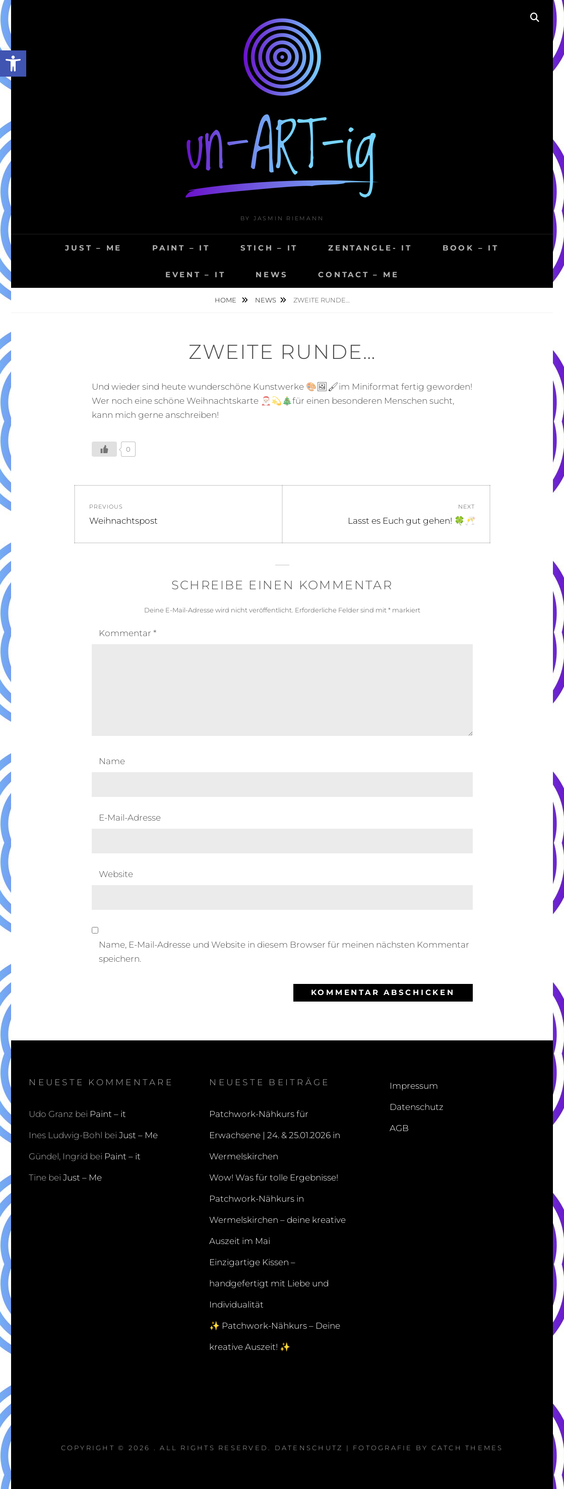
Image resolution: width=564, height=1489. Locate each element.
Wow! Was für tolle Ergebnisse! (273, 1177)
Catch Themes (467, 1448)
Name (112, 761)
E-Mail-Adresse (130, 818)
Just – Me (93, 248)
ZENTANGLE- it (370, 248)
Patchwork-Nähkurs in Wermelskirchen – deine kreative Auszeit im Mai (277, 1220)
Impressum (414, 1086)
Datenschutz (417, 1107)
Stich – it (269, 248)
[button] (13, 63)
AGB (399, 1128)
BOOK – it (471, 248)
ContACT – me (358, 274)
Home (226, 300)
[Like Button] (104, 449)
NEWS (272, 274)
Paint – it (181, 248)
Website (116, 874)
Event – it (195, 274)
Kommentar (127, 633)
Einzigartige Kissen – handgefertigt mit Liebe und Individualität (269, 1283)
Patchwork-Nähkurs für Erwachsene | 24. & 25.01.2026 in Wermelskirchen (274, 1135)
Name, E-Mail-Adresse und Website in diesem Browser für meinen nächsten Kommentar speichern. (284, 952)
